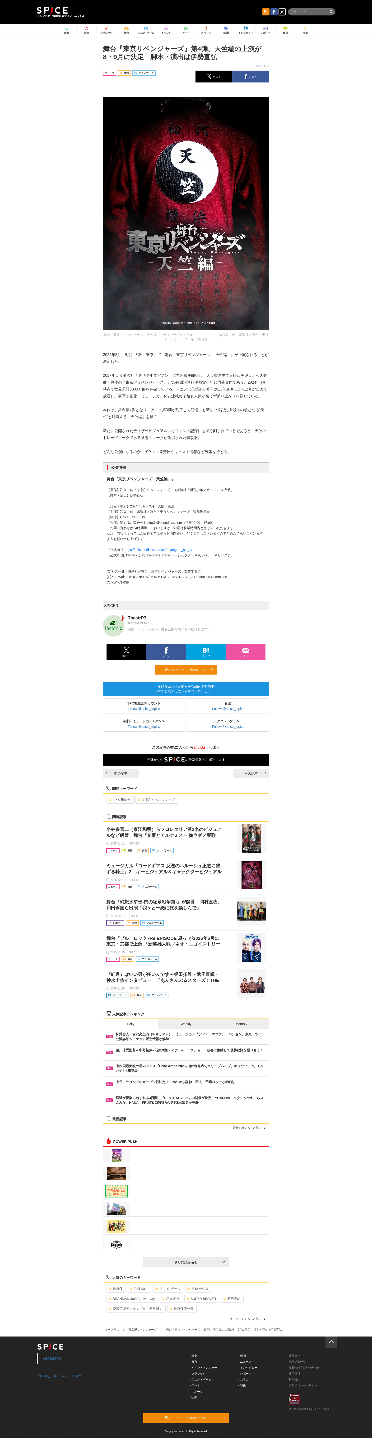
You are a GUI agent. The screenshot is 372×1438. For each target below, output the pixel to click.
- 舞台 (193, 1361)
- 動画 (242, 1355)
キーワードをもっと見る (247, 1319)
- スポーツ (196, 1391)
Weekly (186, 1024)
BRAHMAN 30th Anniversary (132, 1299)
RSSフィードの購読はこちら (189, 669)
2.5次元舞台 (119, 800)
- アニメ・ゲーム (200, 1379)
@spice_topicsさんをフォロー (59, 1376)
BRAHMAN (197, 1289)
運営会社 (294, 1355)
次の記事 (255, 773)
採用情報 (294, 1373)
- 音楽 (193, 1355)
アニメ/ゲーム (167, 1289)
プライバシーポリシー (303, 1385)
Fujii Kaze (139, 1289)
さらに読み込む (199, 1262)
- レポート (244, 1373)
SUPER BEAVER (201, 1299)
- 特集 (242, 1385)
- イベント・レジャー (203, 1367)
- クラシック (198, 1373)
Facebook (52, 1358)
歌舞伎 (116, 1289)
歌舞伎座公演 (182, 1309)
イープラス (112, 1329)
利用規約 (294, 1379)
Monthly (241, 1024)
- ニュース (244, 1361)
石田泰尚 (232, 1299)
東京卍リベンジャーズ (156, 800)
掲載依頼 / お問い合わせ (304, 1367)
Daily (130, 1024)
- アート (195, 1385)
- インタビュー (247, 1367)
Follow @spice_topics (144, 709)
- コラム (243, 1379)
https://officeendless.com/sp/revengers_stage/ (158, 550)
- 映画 (193, 1397)
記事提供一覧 (297, 1361)
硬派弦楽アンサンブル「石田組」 (136, 1309)
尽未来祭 (170, 1299)
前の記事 (116, 773)
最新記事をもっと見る (249, 1127)
